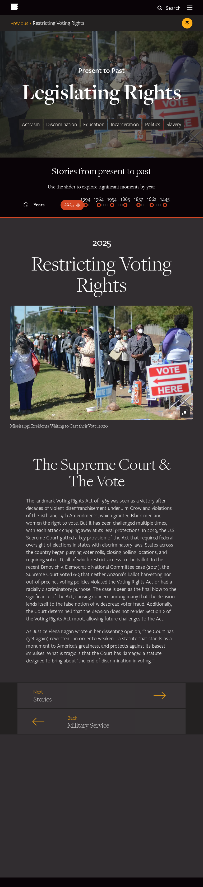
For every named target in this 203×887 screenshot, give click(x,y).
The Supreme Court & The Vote (101, 475)
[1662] (152, 205)
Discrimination (61, 124)
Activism (31, 124)
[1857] (138, 205)
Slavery (174, 124)
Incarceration (125, 124)
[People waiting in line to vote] (101, 363)
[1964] (99, 205)
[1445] (165, 205)
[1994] (86, 205)
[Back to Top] (187, 23)
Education (93, 124)
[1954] (112, 205)
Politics (152, 124)
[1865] (125, 205)
